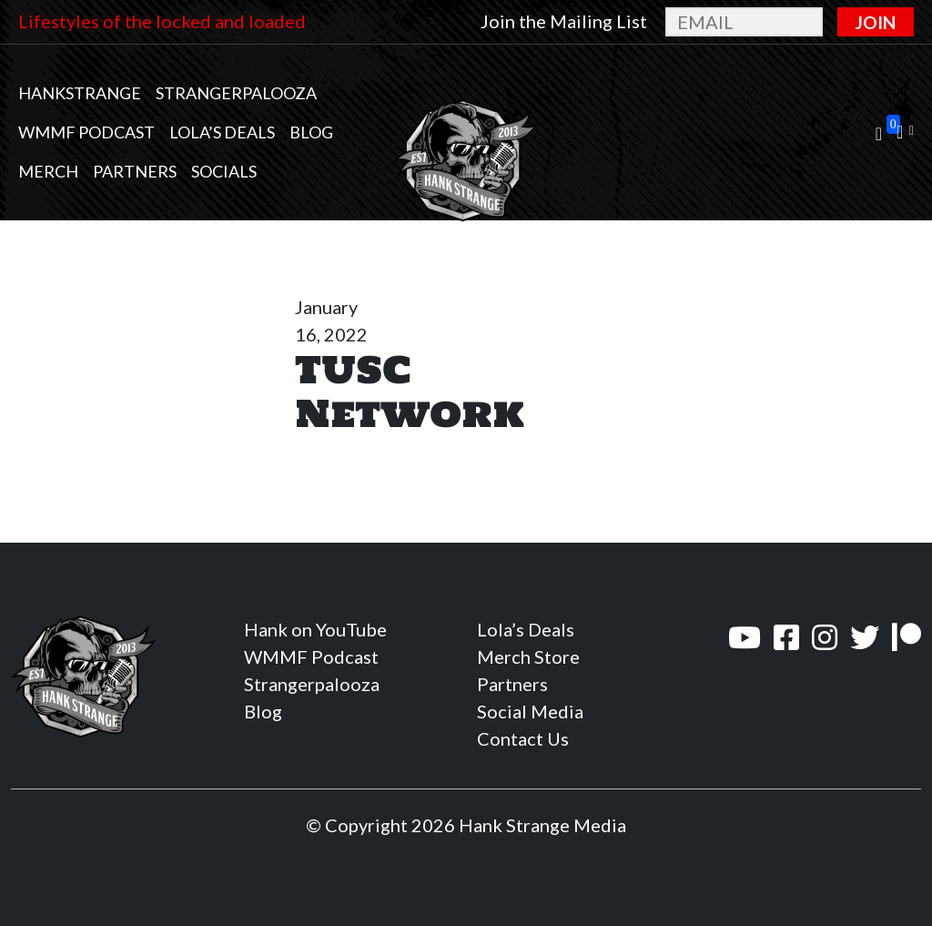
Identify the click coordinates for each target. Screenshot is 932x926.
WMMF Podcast (86, 132)
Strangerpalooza (236, 93)
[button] (905, 132)
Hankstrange (79, 93)
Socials (224, 171)
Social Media (530, 711)
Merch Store (528, 656)
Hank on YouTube (315, 629)
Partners (135, 171)
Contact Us (523, 738)
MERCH (48, 171)
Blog (311, 132)
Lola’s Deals (222, 132)
